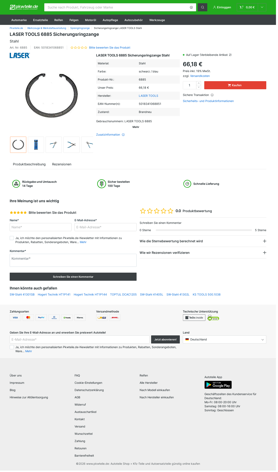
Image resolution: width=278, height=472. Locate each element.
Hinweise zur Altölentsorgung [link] (29, 398)
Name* (14, 220)
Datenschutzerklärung (89, 391)
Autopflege (110, 20)
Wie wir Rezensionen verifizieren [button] (165, 253)
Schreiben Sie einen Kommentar (73, 276)
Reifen (58, 20)
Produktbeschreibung (29, 164)
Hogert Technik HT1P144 (90, 294)
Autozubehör (133, 20)
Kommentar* (18, 251)
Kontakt (80, 420)
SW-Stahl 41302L (178, 294)
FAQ (77, 376)
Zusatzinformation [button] (110, 129)
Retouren (80, 449)
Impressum (17, 384)
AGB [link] (77, 398)
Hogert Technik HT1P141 (54, 294)
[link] (251, 7)
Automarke (19, 20)
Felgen (74, 20)
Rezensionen (61, 164)
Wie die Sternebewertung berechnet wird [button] (171, 241)
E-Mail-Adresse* (86, 220)
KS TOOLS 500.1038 (207, 294)
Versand (80, 427)
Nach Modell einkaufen (155, 391)
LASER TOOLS (148, 95)
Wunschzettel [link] (84, 435)
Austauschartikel (85, 413)
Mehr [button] (83, 242)
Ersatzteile (40, 20)
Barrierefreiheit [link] (84, 457)
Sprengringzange (80, 28)
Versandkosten (200, 76)
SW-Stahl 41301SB (22, 294)
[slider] (18, 212)
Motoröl (90, 20)
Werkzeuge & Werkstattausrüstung (46, 28)
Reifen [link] (144, 376)
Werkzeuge (157, 20)
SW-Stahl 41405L (151, 294)
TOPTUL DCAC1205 (123, 294)
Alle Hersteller (149, 384)
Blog (13, 391)
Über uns (16, 376)
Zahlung (80, 442)
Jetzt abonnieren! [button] (165, 339)
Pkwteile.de (16, 28)
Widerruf (80, 406)
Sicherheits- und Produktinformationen (208, 101)
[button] (191, 7)
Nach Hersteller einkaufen (157, 398)
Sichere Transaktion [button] (198, 95)
